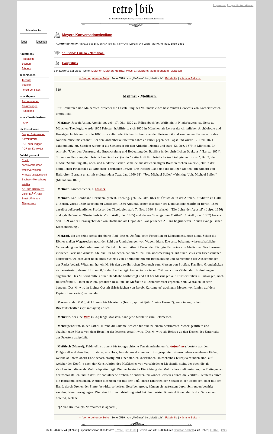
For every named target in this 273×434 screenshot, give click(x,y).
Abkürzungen (30, 106)
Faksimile (171, 78)
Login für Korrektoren (240, 5)
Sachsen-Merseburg (34, 179)
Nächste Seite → (190, 78)
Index (25, 122)
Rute (87, 317)
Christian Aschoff (184, 430)
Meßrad (119, 70)
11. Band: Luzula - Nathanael (83, 53)
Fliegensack (29, 203)
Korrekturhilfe (30, 139)
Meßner (108, 70)
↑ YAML (119, 430)
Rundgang (28, 110)
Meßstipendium (159, 70)
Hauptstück (70, 63)
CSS (224, 430)
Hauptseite (28, 58)
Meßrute (143, 70)
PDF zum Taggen (32, 143)
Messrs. (131, 70)
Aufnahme (177, 346)
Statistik (26, 84)
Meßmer (96, 70)
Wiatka (26, 184)
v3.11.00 (131, 430)
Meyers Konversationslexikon (87, 35)
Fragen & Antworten (33, 134)
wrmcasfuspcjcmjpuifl (34, 174)
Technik (26, 80)
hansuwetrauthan (32, 165)
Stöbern (26, 68)
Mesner (100, 189)
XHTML (214, 430)
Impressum (219, 5)
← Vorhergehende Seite (94, 78)
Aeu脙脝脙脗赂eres (33, 189)
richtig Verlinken (31, 89)
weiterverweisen (31, 169)
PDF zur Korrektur (32, 148)
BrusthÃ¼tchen (31, 198)
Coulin (25, 160)
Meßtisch (176, 70)
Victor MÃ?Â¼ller (32, 193)
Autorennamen (30, 101)
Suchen (26, 63)
